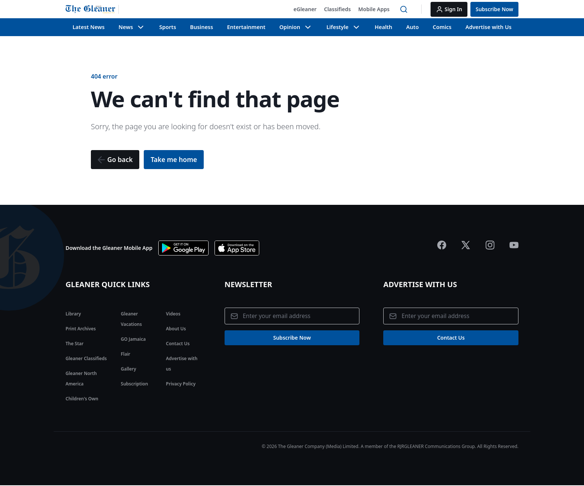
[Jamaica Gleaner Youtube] (514, 245)
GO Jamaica (133, 339)
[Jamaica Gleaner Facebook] (441, 245)
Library (73, 314)
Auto (413, 27)
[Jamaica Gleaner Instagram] (490, 245)
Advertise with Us (489, 27)
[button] (305, 9)
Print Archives (81, 329)
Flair (125, 354)
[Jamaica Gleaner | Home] (92, 9)
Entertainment (246, 27)
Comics (443, 27)
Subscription (134, 384)
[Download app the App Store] (237, 248)
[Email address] (292, 316)
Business (202, 27)
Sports (168, 27)
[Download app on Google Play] (183, 248)
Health (383, 27)
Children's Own (82, 399)
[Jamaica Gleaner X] (465, 245)
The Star (74, 344)
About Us (176, 329)
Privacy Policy (181, 384)
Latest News (88, 27)
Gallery (128, 369)
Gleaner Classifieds (86, 359)
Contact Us (178, 344)
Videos (173, 314)
